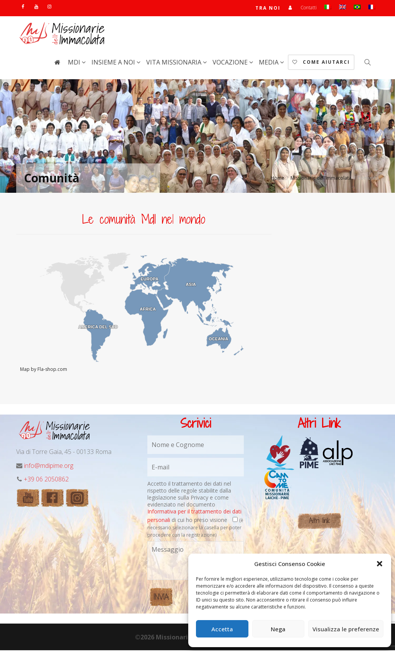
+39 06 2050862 (46, 480)
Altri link (319, 521)
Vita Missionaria (174, 63)
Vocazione (231, 63)
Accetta (222, 629)
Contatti (308, 8)
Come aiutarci (321, 62)
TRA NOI (267, 8)
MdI (75, 63)
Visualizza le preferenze (345, 629)
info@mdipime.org (48, 466)
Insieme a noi (114, 63)
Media (269, 63)
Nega (278, 629)
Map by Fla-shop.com (43, 370)
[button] (379, 564)
